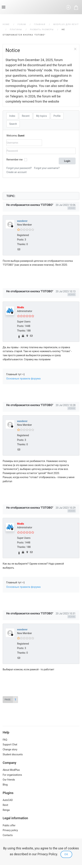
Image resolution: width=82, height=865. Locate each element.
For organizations (12, 774)
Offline (12, 226)
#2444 (71, 408)
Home (6, 24)
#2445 (71, 511)
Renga (6, 810)
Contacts (8, 835)
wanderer (22, 221)
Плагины (16, 29)
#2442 (71, 208)
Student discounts (13, 754)
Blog (5, 784)
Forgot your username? (47, 168)
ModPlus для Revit (66, 24)
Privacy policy (10, 830)
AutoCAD (8, 800)
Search (13, 123)
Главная (39, 24)
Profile (57, 115)
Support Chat (10, 744)
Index (12, 115)
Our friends (9, 779)
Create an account (16, 172)
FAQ (5, 739)
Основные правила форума (23, 378)
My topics (41, 115)
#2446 (71, 616)
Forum (22, 24)
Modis (20, 307)
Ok (66, 854)
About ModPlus (11, 769)
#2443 (71, 294)
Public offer (9, 825)
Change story (10, 749)
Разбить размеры (42, 29)
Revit (5, 805)
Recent (26, 115)
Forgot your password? (19, 168)
